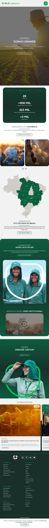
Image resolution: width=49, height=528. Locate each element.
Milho (27, 471)
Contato (27, 504)
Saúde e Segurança (7, 495)
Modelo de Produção (30, 480)
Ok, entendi (24, 524)
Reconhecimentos (6, 475)
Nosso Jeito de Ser (6, 503)
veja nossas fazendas (24, 232)
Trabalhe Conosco (24, 355)
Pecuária (27, 473)
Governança (5, 490)
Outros (27, 477)
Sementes (28, 475)
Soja (26, 470)
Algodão (27, 468)
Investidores (27, 503)
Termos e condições (27, 522)
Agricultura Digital (29, 497)
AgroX (27, 492)
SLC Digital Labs (29, 495)
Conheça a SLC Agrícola (24, 53)
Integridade (5, 466)
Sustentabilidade (6, 488)
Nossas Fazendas (6, 470)
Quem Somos (6, 464)
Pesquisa (27, 482)
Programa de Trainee (7, 509)
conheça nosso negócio (24, 134)
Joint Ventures (6, 473)
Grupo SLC (27, 506)
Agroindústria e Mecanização (9, 471)
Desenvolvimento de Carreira (8, 504)
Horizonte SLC (28, 488)
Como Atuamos (28, 464)
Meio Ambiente (6, 491)
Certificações (5, 493)
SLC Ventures (28, 493)
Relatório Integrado (6, 496)
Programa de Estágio (7, 508)
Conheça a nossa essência (24, 255)
